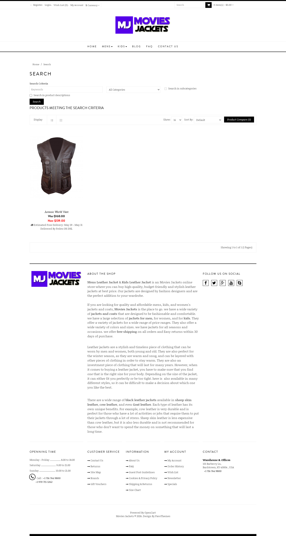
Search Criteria (39, 83)
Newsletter (174, 478)
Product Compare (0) (239, 119)
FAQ (131, 466)
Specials (172, 484)
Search (47, 64)
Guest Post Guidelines (142, 472)
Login (48, 4)
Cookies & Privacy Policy (143, 478)
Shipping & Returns (140, 484)
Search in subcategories (180, 88)
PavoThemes (162, 516)
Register (37, 4)
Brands (95, 478)
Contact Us (97, 460)
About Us (134, 460)
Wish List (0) (61, 5)
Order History (175, 466)
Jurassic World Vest (56, 212)
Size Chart (135, 490)
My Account (76, 5)
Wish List (172, 472)
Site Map (96, 472)
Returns (95, 466)
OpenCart (150, 512)
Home (36, 64)
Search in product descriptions (50, 95)
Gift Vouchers (98, 484)
